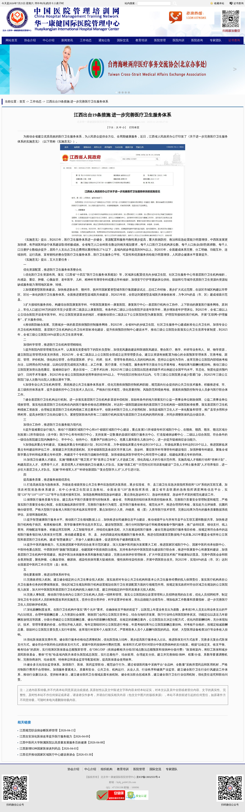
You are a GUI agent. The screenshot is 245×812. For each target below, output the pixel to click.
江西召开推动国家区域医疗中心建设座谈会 (47, 754)
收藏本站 (219, 3)
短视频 (122, 534)
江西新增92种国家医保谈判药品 (40, 748)
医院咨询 (197, 40)
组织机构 (106, 769)
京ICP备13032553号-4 (148, 777)
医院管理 (160, 40)
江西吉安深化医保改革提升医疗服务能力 (46, 736)
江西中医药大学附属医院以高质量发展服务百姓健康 (53, 742)
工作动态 (86, 40)
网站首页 (11, 40)
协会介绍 (30, 40)
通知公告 (104, 40)
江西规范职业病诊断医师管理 (39, 730)
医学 (70, 279)
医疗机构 (160, 304)
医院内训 (178, 40)
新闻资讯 (67, 40)
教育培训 (141, 40)
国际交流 (123, 40)
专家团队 (215, 40)
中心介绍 (48, 40)
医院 (69, 304)
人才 (131, 409)
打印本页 (134, 127)
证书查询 (239, 3)
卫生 (67, 136)
